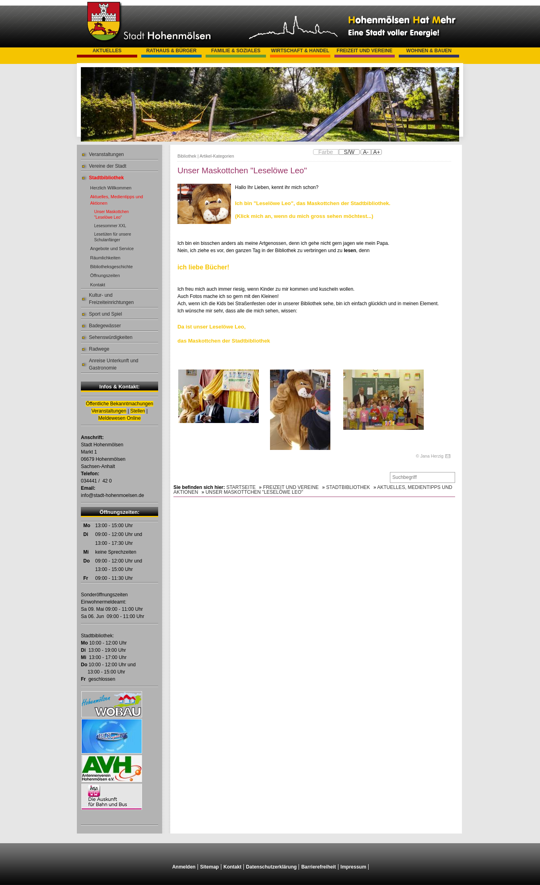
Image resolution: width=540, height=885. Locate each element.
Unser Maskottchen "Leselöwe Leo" (111, 214)
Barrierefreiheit (318, 867)
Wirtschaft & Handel (300, 50)
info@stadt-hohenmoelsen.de (112, 495)
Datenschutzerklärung (271, 867)
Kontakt (97, 284)
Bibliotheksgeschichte (111, 266)
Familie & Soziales (236, 50)
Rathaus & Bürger (171, 50)
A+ (376, 152)
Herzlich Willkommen (111, 187)
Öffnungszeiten (105, 275)
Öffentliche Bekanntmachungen (119, 404)
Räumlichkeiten (105, 257)
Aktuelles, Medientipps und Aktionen (116, 199)
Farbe (325, 152)
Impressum (353, 867)
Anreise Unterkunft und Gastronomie (113, 364)
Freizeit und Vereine (365, 50)
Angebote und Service (112, 248)
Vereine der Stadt (107, 166)
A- (366, 152)
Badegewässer (105, 326)
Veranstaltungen (106, 154)
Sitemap (209, 867)
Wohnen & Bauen (429, 50)
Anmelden (184, 867)
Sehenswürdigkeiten (110, 337)
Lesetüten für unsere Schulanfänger (112, 237)
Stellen (137, 411)
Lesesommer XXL (110, 226)
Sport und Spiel (105, 314)
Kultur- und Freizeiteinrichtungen (111, 298)
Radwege (99, 349)
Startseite (241, 487)
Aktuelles (107, 50)
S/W (349, 152)
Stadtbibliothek (106, 178)
